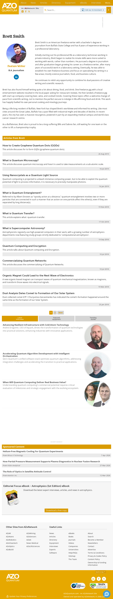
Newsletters (93, 543)
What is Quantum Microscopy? (21, 160)
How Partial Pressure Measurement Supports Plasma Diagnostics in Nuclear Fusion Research (51, 461)
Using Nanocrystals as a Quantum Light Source (30, 175)
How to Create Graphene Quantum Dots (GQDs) (31, 145)
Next (61, 312)
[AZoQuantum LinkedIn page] (23, 11)
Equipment (54, 543)
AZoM (8, 533)
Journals (72, 540)
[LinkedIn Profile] (16, 76)
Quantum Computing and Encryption (24, 245)
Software (53, 553)
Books (71, 536)
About (90, 533)
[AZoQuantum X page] (29, 11)
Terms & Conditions (96, 553)
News (51, 533)
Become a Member (96, 540)
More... (107, 2)
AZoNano (10, 536)
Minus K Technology (15, 455)
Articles (52, 536)
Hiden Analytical (13, 465)
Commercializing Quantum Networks (24, 260)
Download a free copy (56, 510)
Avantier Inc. (12, 475)
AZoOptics (10, 546)
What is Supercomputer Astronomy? (24, 228)
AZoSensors (31, 536)
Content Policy (94, 559)
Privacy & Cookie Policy (97, 556)
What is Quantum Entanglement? (22, 192)
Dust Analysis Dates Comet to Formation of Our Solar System (38, 293)
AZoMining (30, 533)
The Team (73, 559)
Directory (53, 540)
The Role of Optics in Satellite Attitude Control (27, 471)
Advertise (92, 549)
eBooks (71, 533)
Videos (71, 543)
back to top (100, 572)
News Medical (32, 543)
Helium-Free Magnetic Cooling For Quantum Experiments (33, 451)
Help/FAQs (73, 553)
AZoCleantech (12, 543)
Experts (52, 549)
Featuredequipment (56, 318)
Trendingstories (93, 318)
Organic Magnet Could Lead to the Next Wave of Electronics (38, 275)
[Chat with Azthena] (106, 594)
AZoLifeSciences (33, 546)
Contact (91, 546)
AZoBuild (10, 549)
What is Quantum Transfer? (18, 213)
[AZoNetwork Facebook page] (26, 11)
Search (91, 536)
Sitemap (72, 556)
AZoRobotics (11, 540)
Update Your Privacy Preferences (21, 596)
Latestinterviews (20, 318)
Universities (73, 549)
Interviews (53, 546)
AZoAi (28, 540)
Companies (73, 546)
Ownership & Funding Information (97, 563)
